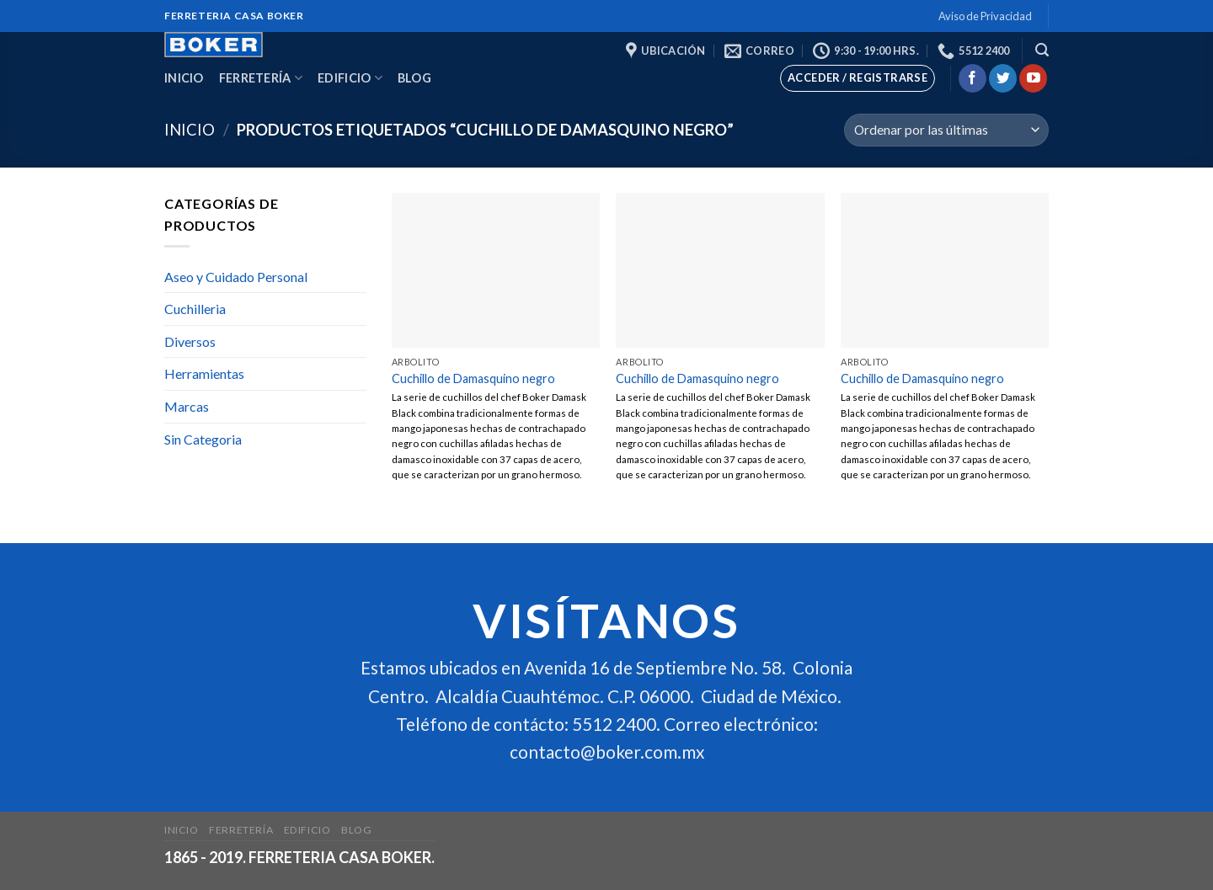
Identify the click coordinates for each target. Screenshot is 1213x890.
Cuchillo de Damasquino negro (473, 378)
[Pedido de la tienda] (946, 130)
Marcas (186, 406)
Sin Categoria (203, 439)
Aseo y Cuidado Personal (235, 277)
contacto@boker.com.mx (607, 751)
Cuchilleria (195, 309)
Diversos (190, 341)
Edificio (350, 78)
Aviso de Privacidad (985, 16)
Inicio (184, 78)
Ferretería (260, 78)
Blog (414, 78)
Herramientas (204, 373)
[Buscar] (1042, 50)
